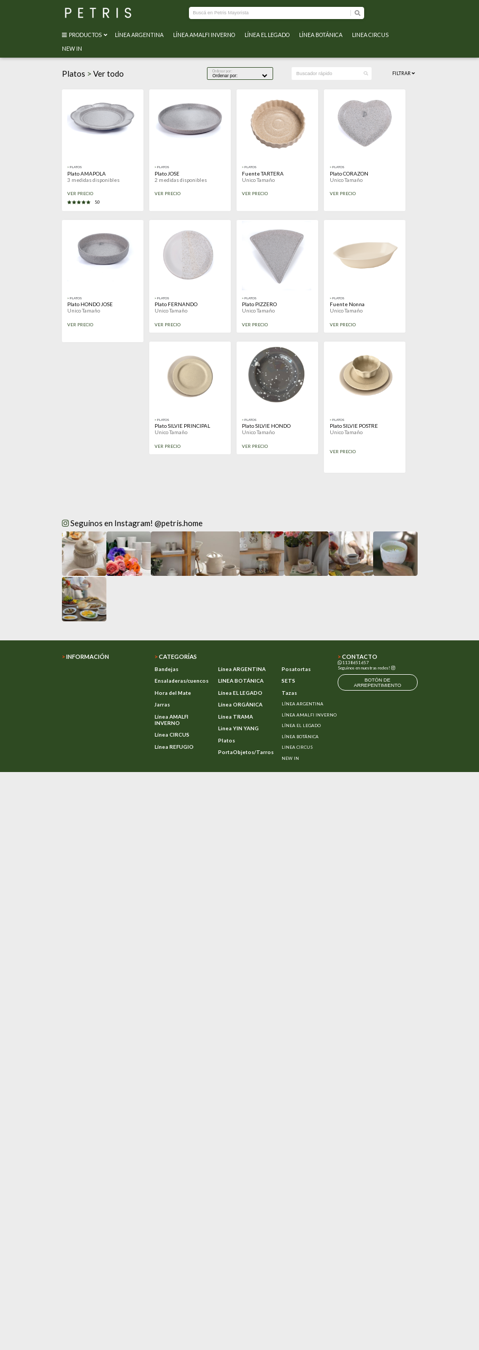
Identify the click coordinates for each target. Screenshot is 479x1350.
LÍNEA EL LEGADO (268, 35)
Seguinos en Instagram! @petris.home (132, 523)
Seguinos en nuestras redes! (364, 668)
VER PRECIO (80, 193)
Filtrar (403, 73)
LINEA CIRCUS (371, 35)
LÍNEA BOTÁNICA (322, 35)
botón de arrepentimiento (377, 682)
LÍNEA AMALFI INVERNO (205, 35)
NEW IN (73, 48)
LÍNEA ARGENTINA (140, 35)
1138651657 (353, 662)
